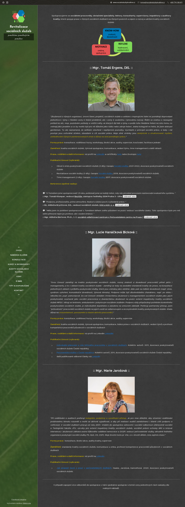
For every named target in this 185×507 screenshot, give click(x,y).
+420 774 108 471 (176, 2)
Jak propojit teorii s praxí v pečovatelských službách (84, 468)
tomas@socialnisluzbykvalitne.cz (152, 2)
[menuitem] (19, 250)
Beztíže (78, 196)
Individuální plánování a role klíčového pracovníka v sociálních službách (92, 345)
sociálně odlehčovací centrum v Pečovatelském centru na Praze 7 (111, 217)
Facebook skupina (19, 499)
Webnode (27, 503)
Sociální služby (121, 166)
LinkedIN (109, 333)
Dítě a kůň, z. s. (107, 205)
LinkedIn (100, 154)
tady (119, 154)
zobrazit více (130, 196)
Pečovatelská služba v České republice (75, 352)
